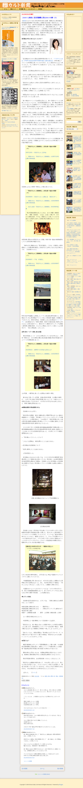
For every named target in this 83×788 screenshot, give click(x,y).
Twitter (6, 120)
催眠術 (69, 304)
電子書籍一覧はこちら (7, 110)
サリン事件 (70, 280)
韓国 (79, 314)
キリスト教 (78, 307)
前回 (24, 20)
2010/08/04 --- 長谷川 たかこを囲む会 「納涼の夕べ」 (42, 196)
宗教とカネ (70, 306)
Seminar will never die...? (11, 125)
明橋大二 (73, 310)
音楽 (73, 299)
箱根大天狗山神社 (74, 248)
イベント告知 (78, 276)
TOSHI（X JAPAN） (71, 311)
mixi (69, 296)
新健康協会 (68, 235)
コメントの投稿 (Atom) (44, 774)
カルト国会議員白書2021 (7, 87)
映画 (71, 297)
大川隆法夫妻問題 (75, 95)
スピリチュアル (73, 303)
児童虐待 (72, 287)
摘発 (75, 279)
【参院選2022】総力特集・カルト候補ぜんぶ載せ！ (77, 169)
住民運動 (77, 291)
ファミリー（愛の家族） (74, 251)
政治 (49, 676)
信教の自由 (72, 283)
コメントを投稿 (28, 761)
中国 (76, 315)
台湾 (68, 315)
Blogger (61, 784)
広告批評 (75, 297)
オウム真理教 (73, 220)
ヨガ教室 (74, 304)
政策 (80, 282)
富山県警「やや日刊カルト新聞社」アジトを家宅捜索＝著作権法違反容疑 (77, 178)
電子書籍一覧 (22, 9)
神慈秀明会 (74, 235)
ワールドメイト (73, 265)
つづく (34, 672)
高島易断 (72, 239)
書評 (70, 299)
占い (74, 301)
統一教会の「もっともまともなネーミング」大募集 (73, 90)
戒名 (75, 306)
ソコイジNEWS (69, 108)
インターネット (74, 296)
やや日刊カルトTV (7, 18)
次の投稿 (24, 768)
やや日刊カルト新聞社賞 (71, 274)
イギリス (70, 314)
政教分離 (76, 282)
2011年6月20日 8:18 (29, 757)
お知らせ (75, 273)
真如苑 (69, 236)
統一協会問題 (74, 94)
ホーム (5, 9)
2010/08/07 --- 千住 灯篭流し (35, 259)
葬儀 (78, 306)
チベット (72, 315)
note (8, 119)
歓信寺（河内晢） (74, 223)
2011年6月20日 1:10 (29, 710)
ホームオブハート (71, 253)
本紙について (13, 9)
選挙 (52, 676)
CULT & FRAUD (11, 122)
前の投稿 (60, 768)
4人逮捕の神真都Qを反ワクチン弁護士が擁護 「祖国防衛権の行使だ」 (77, 186)
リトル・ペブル (73, 262)
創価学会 (74, 236)
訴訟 (78, 279)
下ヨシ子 (78, 310)
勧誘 (73, 291)
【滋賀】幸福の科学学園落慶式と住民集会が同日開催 (77, 193)
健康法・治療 (76, 289)
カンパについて (31, 9)
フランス (71, 317)
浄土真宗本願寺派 (75, 234)
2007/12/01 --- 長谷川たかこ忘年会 (36, 152)
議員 (46, 676)
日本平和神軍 (76, 246)
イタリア (75, 314)
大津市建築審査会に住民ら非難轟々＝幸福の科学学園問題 (77, 146)
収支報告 (40, 9)
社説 (79, 273)
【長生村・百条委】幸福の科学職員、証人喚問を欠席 (77, 154)
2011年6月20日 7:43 (29, 729)
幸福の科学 (70, 224)
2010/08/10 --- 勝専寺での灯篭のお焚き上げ (39, 349)
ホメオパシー (69, 290)
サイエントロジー (74, 229)
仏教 (74, 307)
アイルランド (74, 313)
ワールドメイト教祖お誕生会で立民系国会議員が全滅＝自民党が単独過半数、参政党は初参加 (77, 139)
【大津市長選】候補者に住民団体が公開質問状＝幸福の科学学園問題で (77, 209)
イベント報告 (70, 277)
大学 (77, 286)
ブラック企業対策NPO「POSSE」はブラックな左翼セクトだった (77, 162)
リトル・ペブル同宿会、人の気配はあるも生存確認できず (77, 201)
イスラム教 (69, 308)
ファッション (71, 300)
